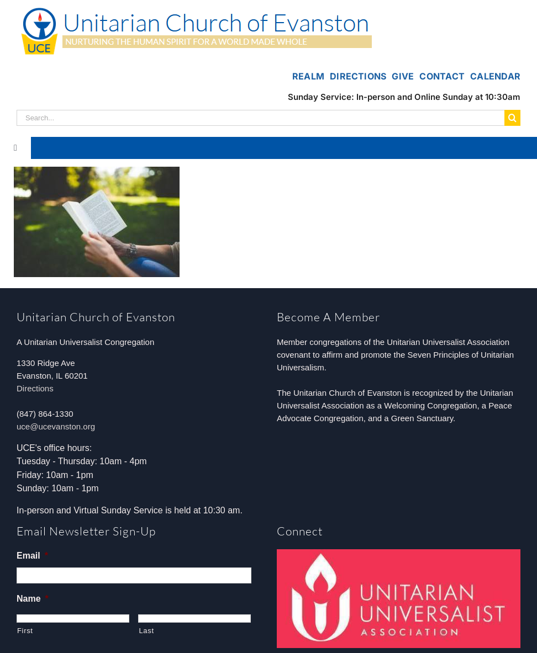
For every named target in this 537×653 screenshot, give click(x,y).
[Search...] (260, 118)
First (25, 631)
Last (146, 631)
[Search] (512, 118)
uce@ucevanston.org (56, 426)
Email (32, 555)
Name (33, 598)
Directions (35, 388)
